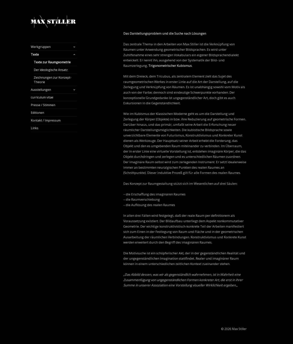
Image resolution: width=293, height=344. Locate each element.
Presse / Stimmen (43, 105)
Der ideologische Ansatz (51, 70)
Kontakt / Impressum (46, 120)
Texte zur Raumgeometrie (52, 62)
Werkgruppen (41, 47)
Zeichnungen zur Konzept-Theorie (52, 79)
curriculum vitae (42, 97)
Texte (35, 54)
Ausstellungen (41, 90)
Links (34, 128)
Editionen (37, 113)
